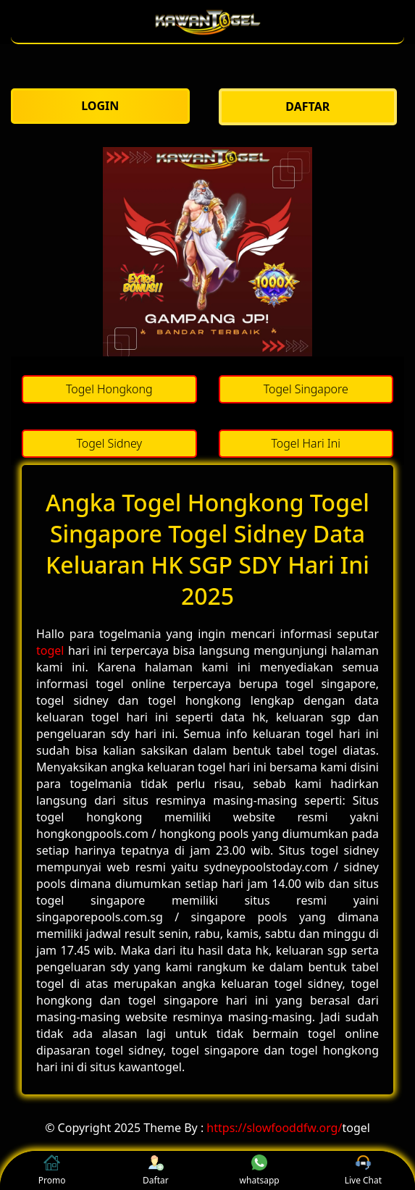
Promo (52, 1171)
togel (50, 650)
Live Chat (363, 1171)
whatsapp (260, 1171)
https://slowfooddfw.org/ (274, 1128)
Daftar (156, 1171)
